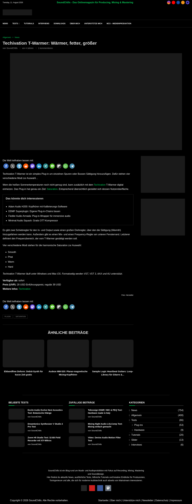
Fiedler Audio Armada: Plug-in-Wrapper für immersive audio (39, 216)
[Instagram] (169, 2)
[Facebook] (178, 2)
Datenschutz (161, 500)
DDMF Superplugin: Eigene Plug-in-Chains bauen (34, 211)
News (5, 24)
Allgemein (157, 415)
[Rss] (183, 2)
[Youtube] (173, 2)
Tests (15, 24)
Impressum (176, 500)
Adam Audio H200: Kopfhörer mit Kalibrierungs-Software (37, 206)
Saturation (52, 189)
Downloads (59, 24)
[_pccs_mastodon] (187, 2)
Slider (157, 440)
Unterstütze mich (93, 24)
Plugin (8, 316)
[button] (6, 166)
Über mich (75, 24)
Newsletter (147, 500)
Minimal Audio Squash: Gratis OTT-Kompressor (33, 220)
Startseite (103, 500)
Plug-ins (158, 425)
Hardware (158, 430)
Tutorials (29, 24)
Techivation (100, 185)
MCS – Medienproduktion (119, 24)
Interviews (43, 24)
